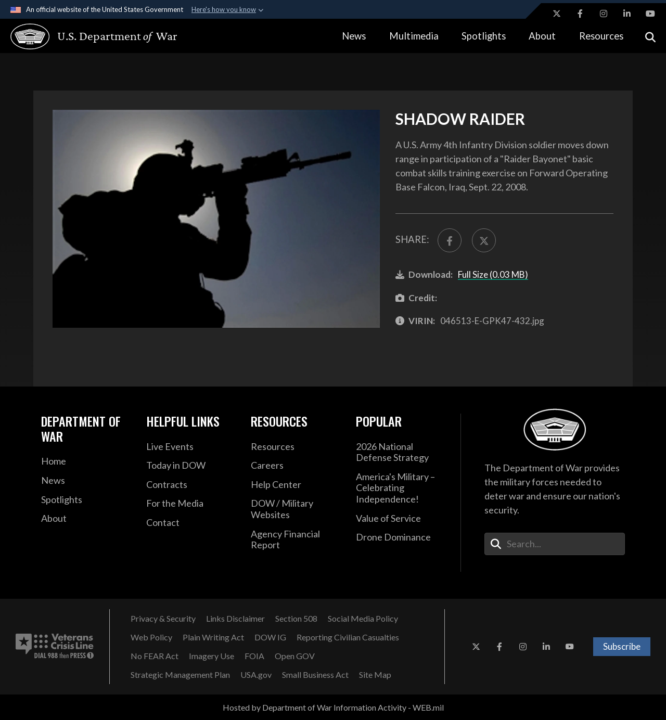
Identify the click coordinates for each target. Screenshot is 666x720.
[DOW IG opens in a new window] (270, 637)
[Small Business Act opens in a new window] (315, 674)
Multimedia (414, 36)
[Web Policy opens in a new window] (151, 637)
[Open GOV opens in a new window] (295, 656)
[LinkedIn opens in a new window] (627, 13)
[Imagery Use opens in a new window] (211, 656)
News (354, 36)
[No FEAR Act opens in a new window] (154, 656)
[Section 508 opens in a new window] (296, 618)
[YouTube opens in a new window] (650, 13)
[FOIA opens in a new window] (254, 656)
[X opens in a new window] (557, 13)
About (542, 36)
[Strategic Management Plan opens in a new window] (180, 674)
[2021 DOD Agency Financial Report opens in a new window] (295, 540)
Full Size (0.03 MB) (493, 274)
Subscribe (622, 646)
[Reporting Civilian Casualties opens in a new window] (347, 637)
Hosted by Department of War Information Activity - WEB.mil (333, 707)
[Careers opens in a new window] (295, 465)
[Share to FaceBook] (450, 240)
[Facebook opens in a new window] (580, 13)
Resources (601, 36)
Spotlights (484, 36)
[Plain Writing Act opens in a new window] (213, 637)
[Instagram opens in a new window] (603, 13)
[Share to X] (484, 240)
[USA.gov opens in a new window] (256, 674)
